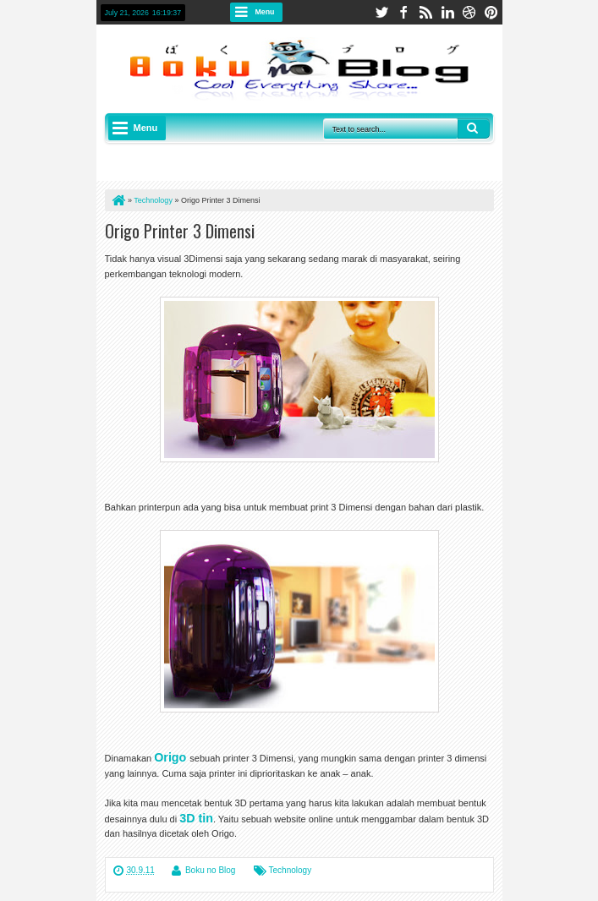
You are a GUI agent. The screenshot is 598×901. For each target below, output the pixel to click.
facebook (403, 12)
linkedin (447, 12)
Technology (290, 870)
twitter (381, 12)
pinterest (491, 12)
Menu (265, 12)
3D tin (196, 818)
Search (474, 128)
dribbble (469, 12)
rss (425, 12)
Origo (170, 757)
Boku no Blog (210, 870)
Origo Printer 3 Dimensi (180, 230)
